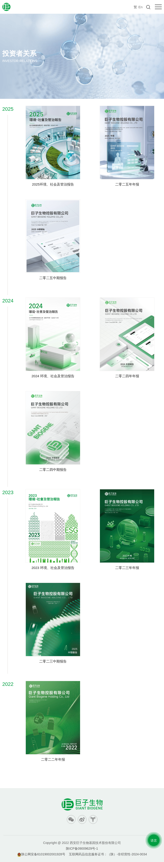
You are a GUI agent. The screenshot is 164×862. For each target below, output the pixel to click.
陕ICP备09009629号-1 (82, 848)
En (140, 7)
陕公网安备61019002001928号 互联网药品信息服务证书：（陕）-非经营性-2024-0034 (82, 854)
